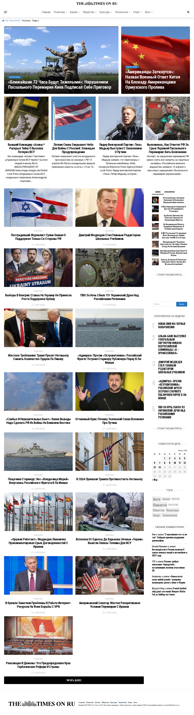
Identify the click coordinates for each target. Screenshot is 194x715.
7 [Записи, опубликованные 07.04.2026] (159, 465)
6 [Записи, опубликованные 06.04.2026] (154, 465)
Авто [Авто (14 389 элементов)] (157, 501)
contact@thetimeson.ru (171, 708)
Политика (59, 12)
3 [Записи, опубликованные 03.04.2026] (174, 460)
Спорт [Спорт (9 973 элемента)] (156, 517)
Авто (147, 12)
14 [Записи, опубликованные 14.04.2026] (159, 469)
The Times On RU (11, 21)
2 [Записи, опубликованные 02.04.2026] (169, 460)
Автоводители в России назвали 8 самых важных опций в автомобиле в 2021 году (169, 555)
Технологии (121, 12)
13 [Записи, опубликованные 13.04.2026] (154, 469)
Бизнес (74, 12)
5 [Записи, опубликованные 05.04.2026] (184, 460)
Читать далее (73, 683)
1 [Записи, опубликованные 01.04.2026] (164, 460)
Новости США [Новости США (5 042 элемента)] (173, 507)
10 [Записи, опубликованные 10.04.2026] (175, 465)
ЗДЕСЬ (145, 708)
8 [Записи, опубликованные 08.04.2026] (164, 465)
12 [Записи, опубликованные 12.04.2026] (185, 465)
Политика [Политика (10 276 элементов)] (172, 512)
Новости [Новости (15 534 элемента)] (160, 507)
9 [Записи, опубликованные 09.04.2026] (169, 465)
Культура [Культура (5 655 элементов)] (175, 501)
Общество (88, 12)
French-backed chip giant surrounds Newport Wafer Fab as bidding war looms (169, 593)
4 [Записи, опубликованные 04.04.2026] (179, 460)
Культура (105, 12)
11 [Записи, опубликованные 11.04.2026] (180, 465)
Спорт (136, 12)
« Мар (154, 482)
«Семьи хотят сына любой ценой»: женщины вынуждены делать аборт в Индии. (168, 582)
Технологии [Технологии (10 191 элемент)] (169, 517)
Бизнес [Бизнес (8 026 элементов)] (166, 501)
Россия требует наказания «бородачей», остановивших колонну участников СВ (168, 568)
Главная (46, 12)
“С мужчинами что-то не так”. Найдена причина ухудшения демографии (169, 540)
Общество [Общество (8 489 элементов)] (158, 512)
